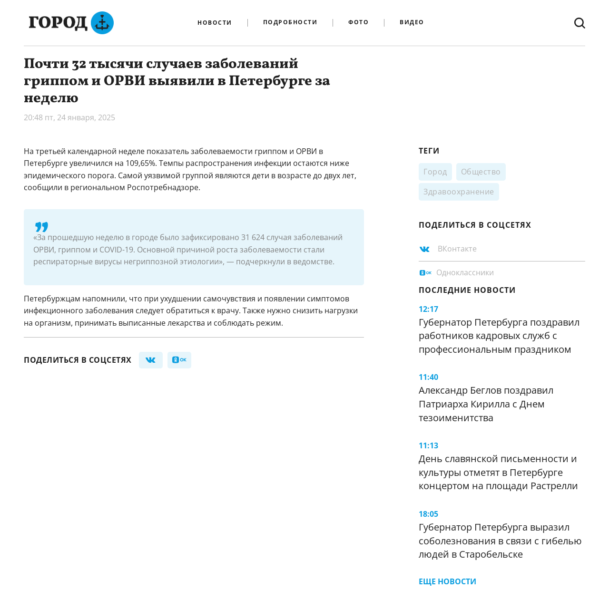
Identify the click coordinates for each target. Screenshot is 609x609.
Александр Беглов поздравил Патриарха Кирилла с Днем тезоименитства (486, 404)
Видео (412, 22)
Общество (481, 171)
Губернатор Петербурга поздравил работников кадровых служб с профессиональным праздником (499, 336)
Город (435, 171)
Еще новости (447, 581)
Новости (214, 22)
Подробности (290, 22)
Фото (358, 22)
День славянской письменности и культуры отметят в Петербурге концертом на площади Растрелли (498, 472)
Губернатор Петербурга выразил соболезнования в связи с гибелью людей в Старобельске (500, 541)
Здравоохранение (458, 191)
